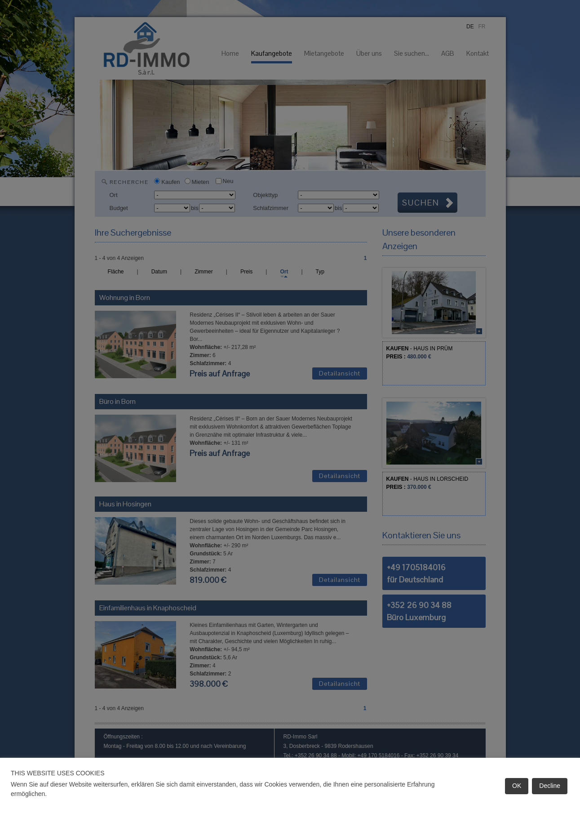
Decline (549, 785)
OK (516, 785)
